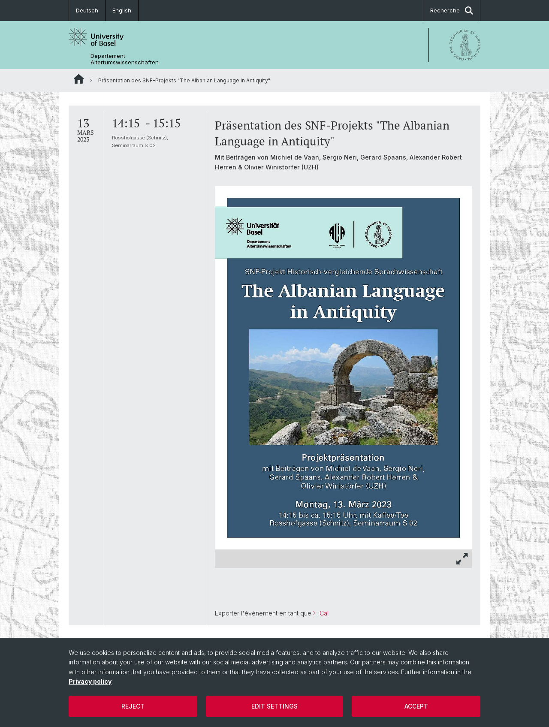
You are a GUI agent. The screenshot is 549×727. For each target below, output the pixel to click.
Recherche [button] (451, 10)
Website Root (79, 79)
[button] (462, 558)
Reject (133, 706)
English (121, 10)
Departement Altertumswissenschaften (124, 59)
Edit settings (274, 706)
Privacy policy (90, 681)
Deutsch (87, 10)
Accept (416, 706)
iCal (323, 613)
